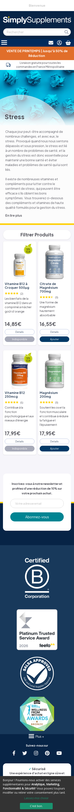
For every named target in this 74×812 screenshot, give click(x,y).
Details (19, 331)
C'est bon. (36, 806)
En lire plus (13, 215)
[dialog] (37, 794)
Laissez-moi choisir (36, 798)
